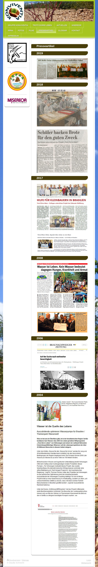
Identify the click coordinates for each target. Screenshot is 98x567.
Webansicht (86, 563)
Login (89, 560)
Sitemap (25, 560)
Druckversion (13, 560)
